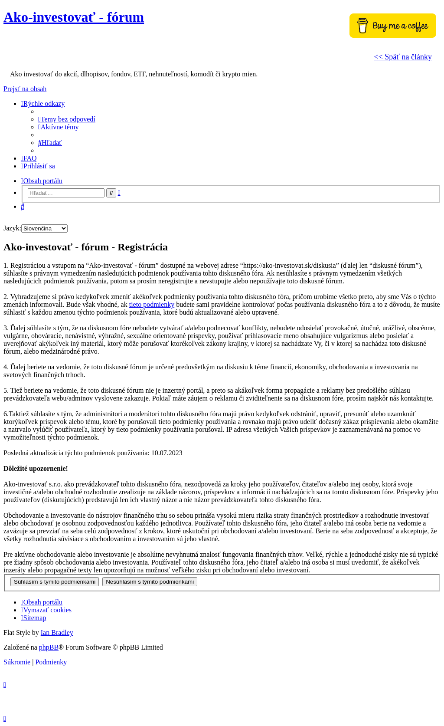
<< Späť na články (403, 57)
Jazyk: (12, 228)
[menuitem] (66, 119)
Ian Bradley (57, 632)
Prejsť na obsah (24, 88)
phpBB (49, 647)
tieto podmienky (151, 304)
